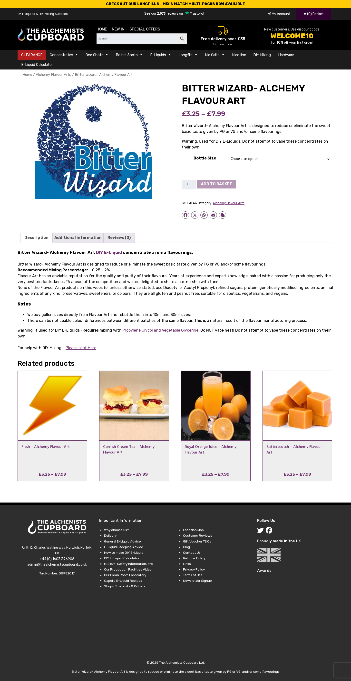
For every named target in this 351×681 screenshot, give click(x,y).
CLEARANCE (31, 55)
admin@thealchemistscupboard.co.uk (57, 565)
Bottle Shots (129, 55)
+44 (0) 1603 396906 (57, 559)
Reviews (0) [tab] (119, 237)
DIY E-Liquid (109, 252)
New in (118, 29)
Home (102, 29)
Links (187, 564)
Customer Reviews (197, 535)
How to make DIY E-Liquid (123, 552)
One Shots (97, 55)
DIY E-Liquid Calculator (121, 558)
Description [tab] (36, 237)
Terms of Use (193, 575)
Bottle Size (205, 158)
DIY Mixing (262, 55)
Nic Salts (215, 55)
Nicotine (239, 55)
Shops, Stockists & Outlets (125, 586)
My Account (279, 14)
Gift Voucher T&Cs (197, 541)
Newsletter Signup (197, 580)
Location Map (193, 530)
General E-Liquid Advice (122, 541)
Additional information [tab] (78, 237)
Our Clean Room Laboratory (125, 575)
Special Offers (144, 29)
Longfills (188, 55)
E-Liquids (160, 55)
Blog (186, 547)
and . (160, 330)
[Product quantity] (189, 184)
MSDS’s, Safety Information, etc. (129, 564)
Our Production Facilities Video (128, 569)
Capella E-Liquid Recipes (123, 580)
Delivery (110, 535)
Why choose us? (116, 530)
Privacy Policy (194, 569)
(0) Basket (313, 14)
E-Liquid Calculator (37, 64)
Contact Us (192, 552)
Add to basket (216, 184)
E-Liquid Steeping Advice (123, 547)
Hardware (286, 55)
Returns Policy (194, 558)
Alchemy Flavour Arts (53, 74)
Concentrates (64, 55)
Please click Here (81, 347)
